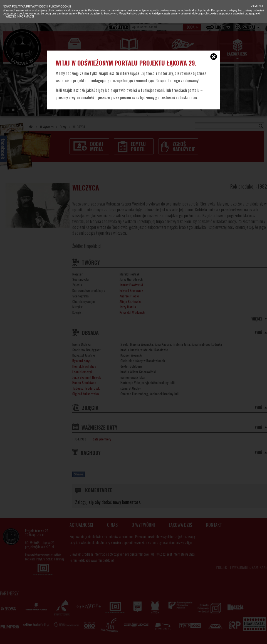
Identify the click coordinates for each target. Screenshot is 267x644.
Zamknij (256, 6)
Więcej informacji (20, 16)
